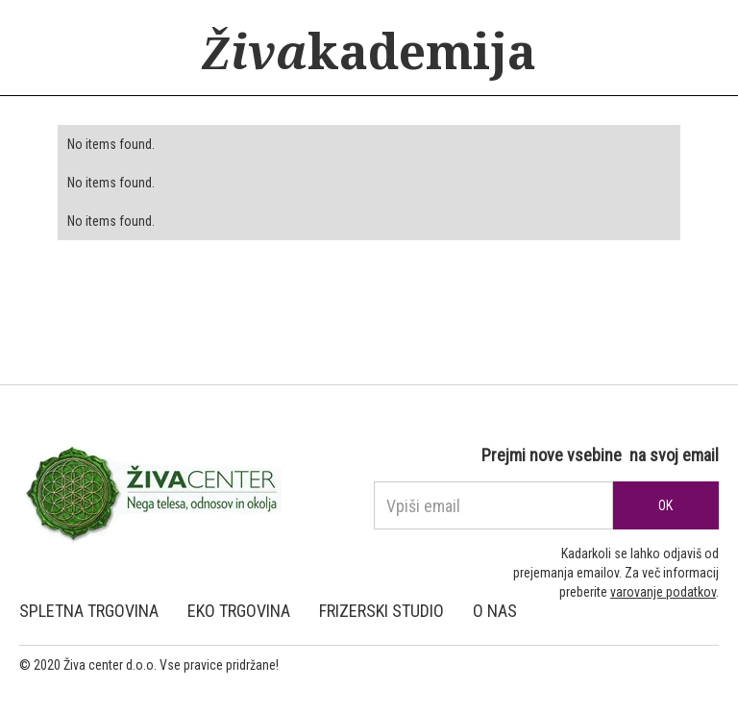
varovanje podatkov (663, 592)
